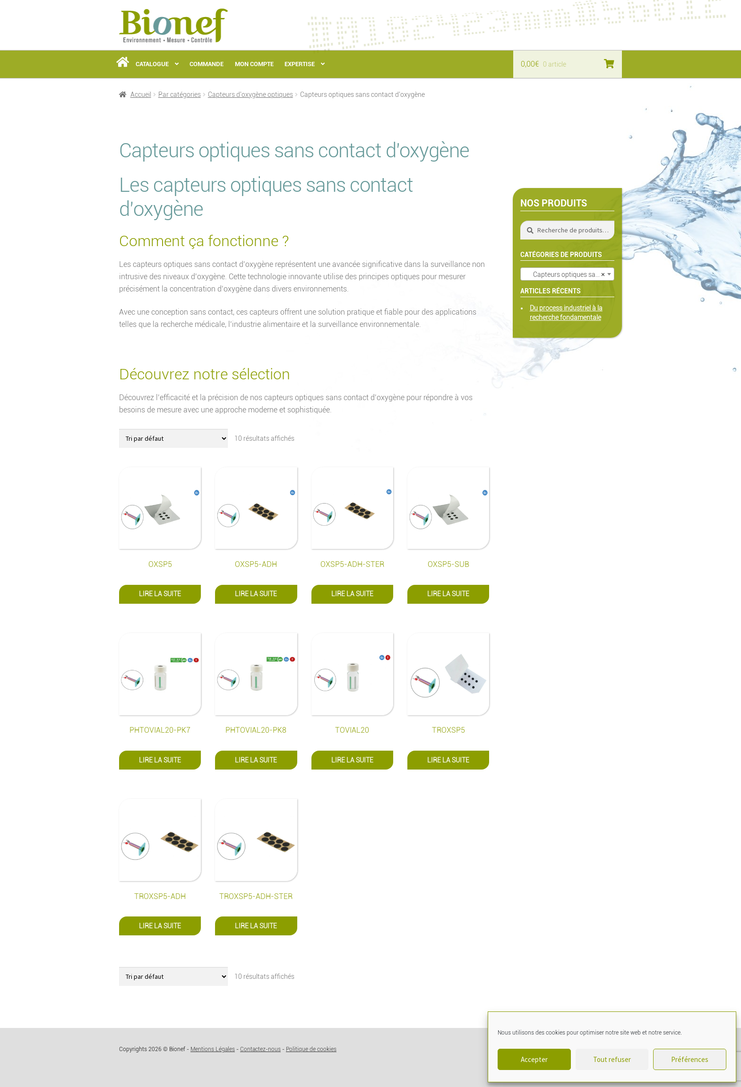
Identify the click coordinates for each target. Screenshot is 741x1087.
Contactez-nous (260, 1049)
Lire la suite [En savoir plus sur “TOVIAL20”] (352, 760)
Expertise (299, 64)
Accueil (140, 94)
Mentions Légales (212, 1049)
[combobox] (567, 274)
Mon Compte (254, 64)
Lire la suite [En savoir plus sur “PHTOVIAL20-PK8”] (256, 760)
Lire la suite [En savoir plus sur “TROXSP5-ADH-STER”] (256, 926)
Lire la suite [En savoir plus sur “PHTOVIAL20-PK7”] (160, 760)
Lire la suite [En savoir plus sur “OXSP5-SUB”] (448, 594)
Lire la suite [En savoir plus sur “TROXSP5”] (448, 760)
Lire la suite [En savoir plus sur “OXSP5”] (160, 594)
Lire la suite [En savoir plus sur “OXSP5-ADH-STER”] (352, 594)
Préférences (689, 1059)
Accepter (534, 1059)
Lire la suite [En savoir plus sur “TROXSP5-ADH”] (160, 926)
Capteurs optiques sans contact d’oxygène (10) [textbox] (569, 274)
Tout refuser (612, 1059)
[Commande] (173, 438)
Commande (207, 64)
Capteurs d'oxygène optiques (250, 94)
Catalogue (152, 64)
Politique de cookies (311, 1049)
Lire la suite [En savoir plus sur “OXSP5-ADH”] (256, 594)
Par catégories (179, 94)
